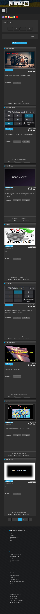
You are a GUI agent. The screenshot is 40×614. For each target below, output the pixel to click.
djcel (34, 363)
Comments (18, 103)
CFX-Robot (9, 283)
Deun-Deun (33, 128)
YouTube (13, 598)
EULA (11, 583)
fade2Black (9, 459)
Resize (8, 401)
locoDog (33, 69)
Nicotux (34, 422)
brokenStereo (10, 48)
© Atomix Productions (20, 612)
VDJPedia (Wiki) (14, 560)
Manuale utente (14, 556)
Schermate (13, 541)
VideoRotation (10, 342)
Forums (12, 562)
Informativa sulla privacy (17, 581)
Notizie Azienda (14, 575)
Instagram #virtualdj (16, 600)
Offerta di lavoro (14, 579)
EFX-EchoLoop (10, 107)
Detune (8, 224)
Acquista (12, 535)
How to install (27, 103)
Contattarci (13, 577)
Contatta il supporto (15, 554)
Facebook (13, 596)
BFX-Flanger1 (10, 166)
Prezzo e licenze (14, 539)
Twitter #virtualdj (15, 602)
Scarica (12, 533)
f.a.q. (11, 558)
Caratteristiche (14, 537)
